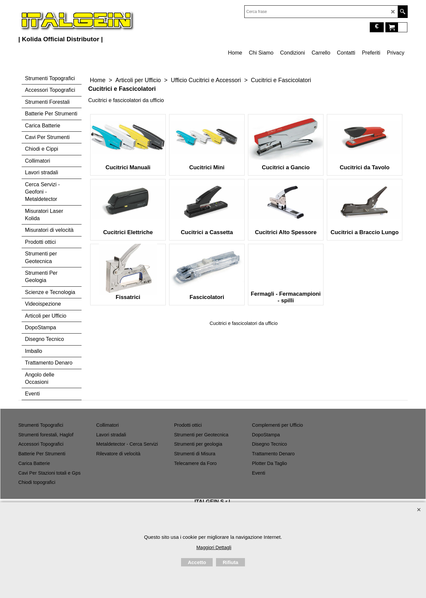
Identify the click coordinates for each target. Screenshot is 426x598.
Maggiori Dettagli (213, 547)
